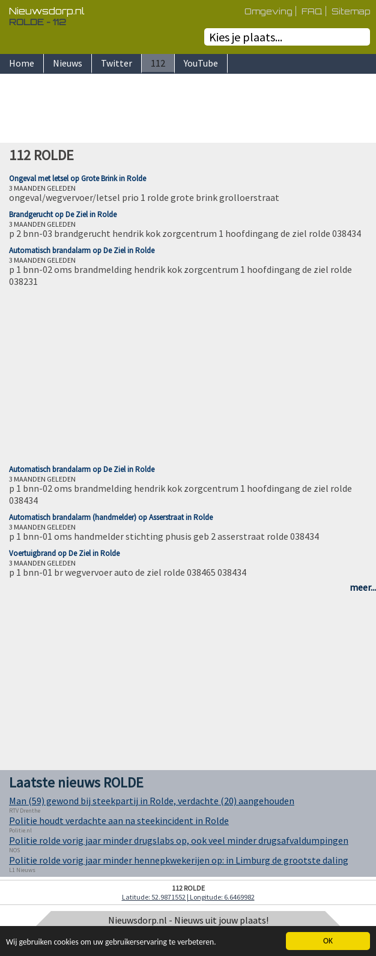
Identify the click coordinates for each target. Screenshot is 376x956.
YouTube (201, 63)
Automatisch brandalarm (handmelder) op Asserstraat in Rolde (111, 517)
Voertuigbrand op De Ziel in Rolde (64, 553)
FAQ (312, 11)
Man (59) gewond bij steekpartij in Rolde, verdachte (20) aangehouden (151, 801)
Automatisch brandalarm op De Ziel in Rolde (81, 250)
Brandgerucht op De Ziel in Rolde (63, 214)
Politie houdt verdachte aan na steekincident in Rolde (119, 820)
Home (21, 63)
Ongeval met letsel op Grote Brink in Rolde (77, 178)
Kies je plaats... (245, 36)
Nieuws (67, 63)
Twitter (116, 63)
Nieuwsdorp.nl (47, 11)
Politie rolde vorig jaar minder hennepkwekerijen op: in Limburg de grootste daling (178, 860)
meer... (363, 587)
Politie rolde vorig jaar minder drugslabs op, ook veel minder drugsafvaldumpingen (178, 840)
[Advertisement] (188, 110)
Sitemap (351, 11)
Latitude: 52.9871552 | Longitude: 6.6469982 (188, 896)
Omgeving (268, 11)
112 (158, 63)
